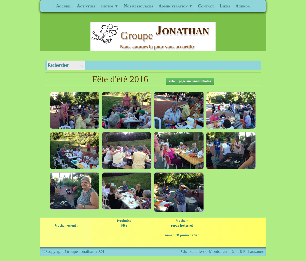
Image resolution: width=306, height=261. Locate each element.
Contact (206, 6)
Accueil (63, 6)
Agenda (243, 6)
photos (109, 6)
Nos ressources (138, 6)
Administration (175, 6)
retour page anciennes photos (190, 81)
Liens (225, 6)
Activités (86, 6)
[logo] (153, 36)
